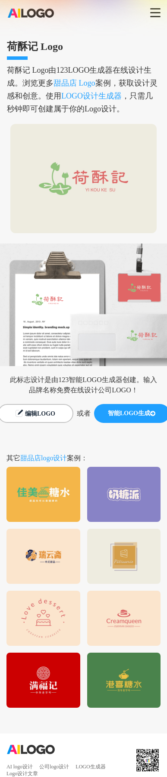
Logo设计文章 (22, 774)
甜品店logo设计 (43, 458)
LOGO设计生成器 (91, 96)
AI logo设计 (19, 767)
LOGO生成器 (90, 767)
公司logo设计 (54, 767)
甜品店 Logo (74, 83)
